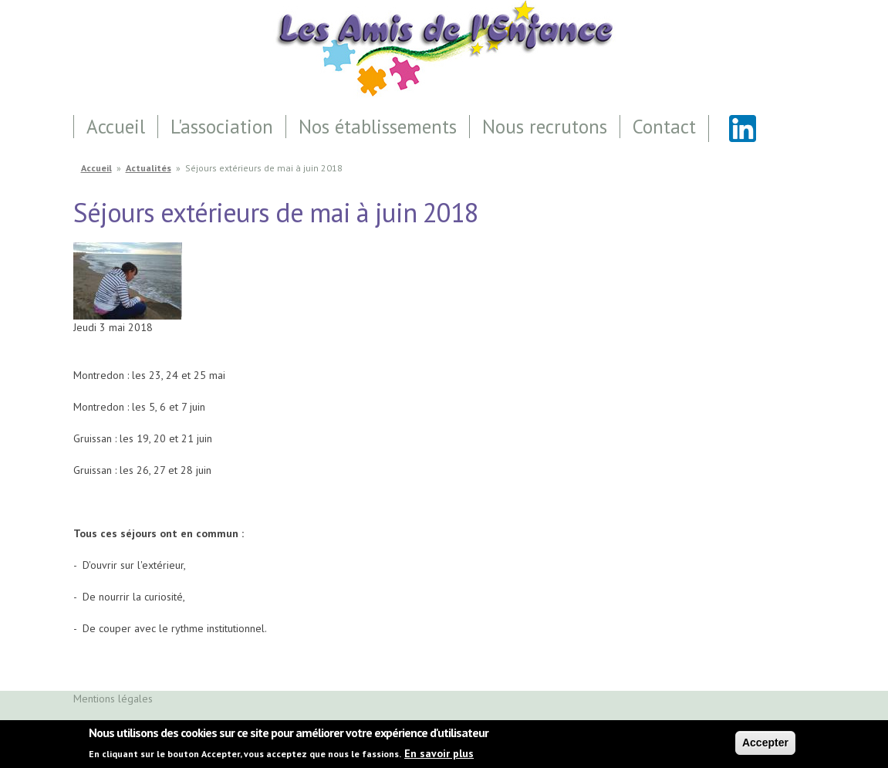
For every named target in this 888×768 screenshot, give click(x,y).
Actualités (148, 168)
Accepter (765, 745)
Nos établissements (378, 126)
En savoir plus (439, 756)
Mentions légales (113, 698)
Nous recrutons (544, 126)
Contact (664, 126)
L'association (222, 126)
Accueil (115, 126)
